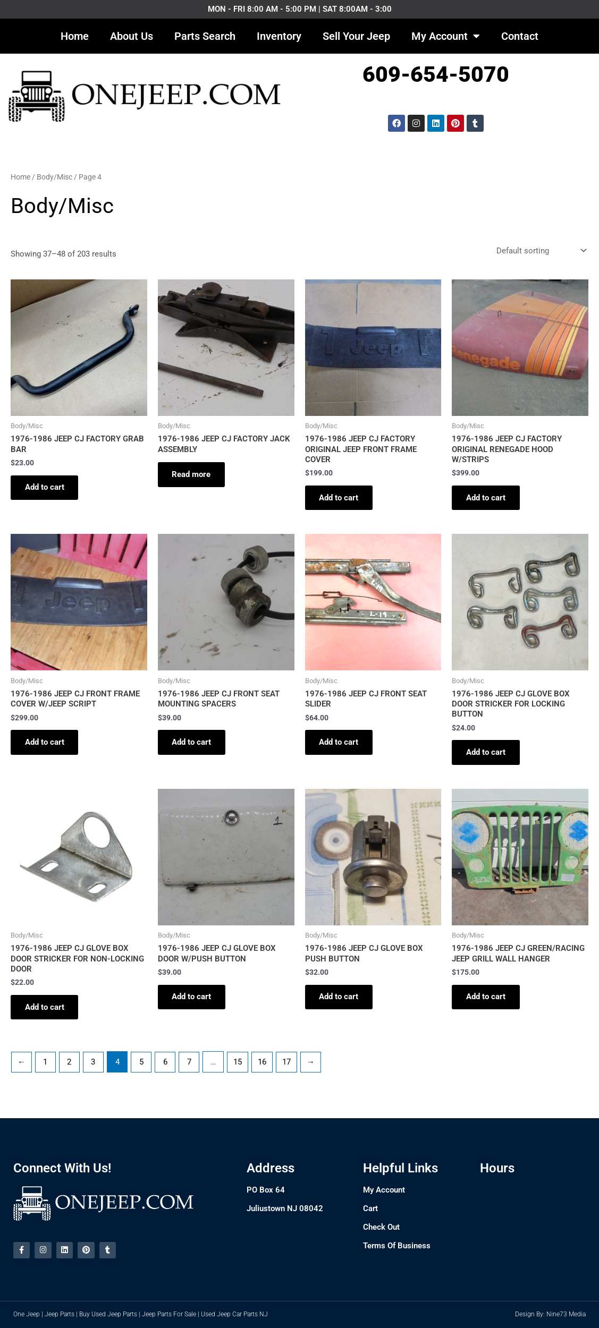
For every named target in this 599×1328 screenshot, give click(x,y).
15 (239, 1069)
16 (264, 1069)
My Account (445, 36)
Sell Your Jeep (356, 36)
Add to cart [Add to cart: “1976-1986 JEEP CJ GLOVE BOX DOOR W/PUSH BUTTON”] (193, 1003)
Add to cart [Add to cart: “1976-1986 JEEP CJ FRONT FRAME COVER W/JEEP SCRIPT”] (46, 746)
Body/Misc (54, 177)
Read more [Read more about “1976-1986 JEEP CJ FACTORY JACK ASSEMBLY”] (193, 476)
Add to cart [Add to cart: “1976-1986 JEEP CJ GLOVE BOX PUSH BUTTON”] (340, 1003)
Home (75, 36)
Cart (370, 1208)
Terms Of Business (397, 1245)
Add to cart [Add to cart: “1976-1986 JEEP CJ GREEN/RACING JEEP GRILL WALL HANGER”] (487, 1003)
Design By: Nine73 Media (550, 1314)
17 (289, 1069)
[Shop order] (540, 251)
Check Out (381, 1226)
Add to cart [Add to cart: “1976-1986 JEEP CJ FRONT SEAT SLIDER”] (340, 746)
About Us (131, 36)
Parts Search (204, 36)
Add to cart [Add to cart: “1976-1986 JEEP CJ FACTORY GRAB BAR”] (46, 488)
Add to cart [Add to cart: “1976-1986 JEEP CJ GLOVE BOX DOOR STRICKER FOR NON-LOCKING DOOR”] (46, 1013)
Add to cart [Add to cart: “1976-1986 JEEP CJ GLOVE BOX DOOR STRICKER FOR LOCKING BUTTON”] (487, 756)
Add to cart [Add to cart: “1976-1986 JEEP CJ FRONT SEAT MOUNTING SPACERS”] (193, 746)
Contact (519, 36)
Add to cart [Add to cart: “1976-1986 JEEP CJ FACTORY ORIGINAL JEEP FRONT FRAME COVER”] (340, 499)
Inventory (279, 36)
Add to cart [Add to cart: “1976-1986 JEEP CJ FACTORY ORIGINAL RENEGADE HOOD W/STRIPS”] (487, 499)
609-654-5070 (435, 74)
